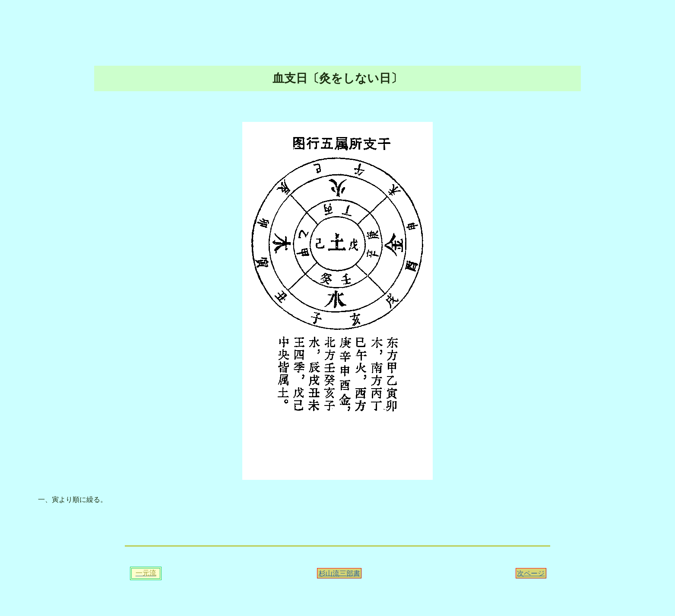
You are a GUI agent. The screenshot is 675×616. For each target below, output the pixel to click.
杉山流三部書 (339, 573)
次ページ (531, 573)
